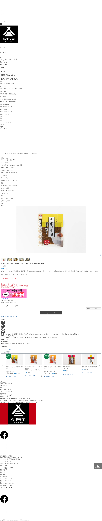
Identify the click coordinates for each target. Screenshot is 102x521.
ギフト (2, 195)
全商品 (2, 120)
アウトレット (4, 162)
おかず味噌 (4, 175)
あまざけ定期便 (5, 193)
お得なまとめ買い (6, 201)
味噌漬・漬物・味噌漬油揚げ (16, 153)
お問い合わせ (3, 128)
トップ (2, 61)
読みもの (2, 124)
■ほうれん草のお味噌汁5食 (8, 302)
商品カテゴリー (4, 63)
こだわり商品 (3, 469)
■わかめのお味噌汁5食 (7, 300)
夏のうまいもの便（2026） (8, 160)
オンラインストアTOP (6, 478)
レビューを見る (14, 306)
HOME (2, 153)
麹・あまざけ (4, 178)
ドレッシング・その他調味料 (9, 185)
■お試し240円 (4, 298)
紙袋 (2, 203)
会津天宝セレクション (7, 198)
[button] (3, 366)
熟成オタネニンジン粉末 (7, 190)
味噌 (2, 183)
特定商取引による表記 (6, 485)
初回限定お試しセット (7, 170)
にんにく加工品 (5, 188)
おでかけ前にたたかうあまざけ (9, 180)
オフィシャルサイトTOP (7, 467)
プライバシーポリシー (6, 487)
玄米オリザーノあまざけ (7, 167)
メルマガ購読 (3, 465)
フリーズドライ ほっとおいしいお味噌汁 (12, 165)
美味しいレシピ (4, 472)
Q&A (1, 126)
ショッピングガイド (5, 122)
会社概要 (2, 474)
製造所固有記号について (7, 484)
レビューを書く (5, 306)
